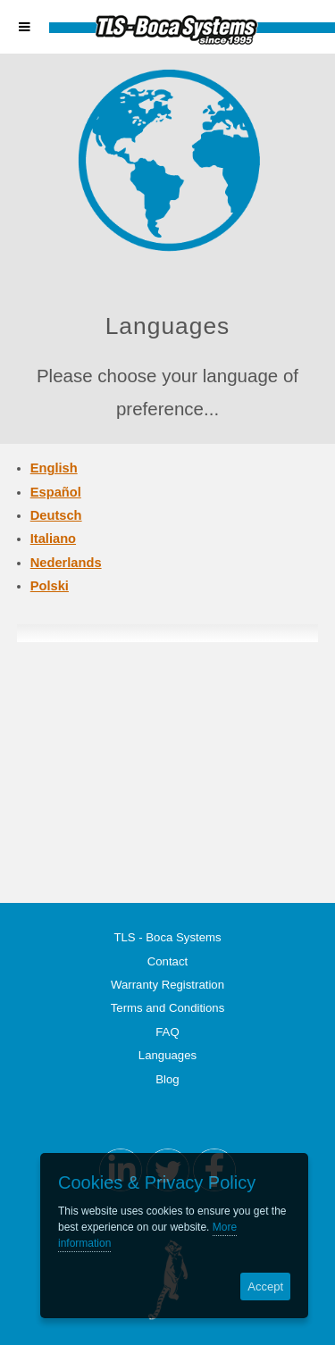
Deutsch (56, 515)
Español (55, 492)
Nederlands (66, 563)
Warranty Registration (167, 984)
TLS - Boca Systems (167, 937)
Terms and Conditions (168, 1008)
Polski (49, 586)
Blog (167, 1079)
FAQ (167, 1032)
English (54, 468)
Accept (265, 1286)
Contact (167, 961)
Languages (167, 1055)
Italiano (53, 538)
